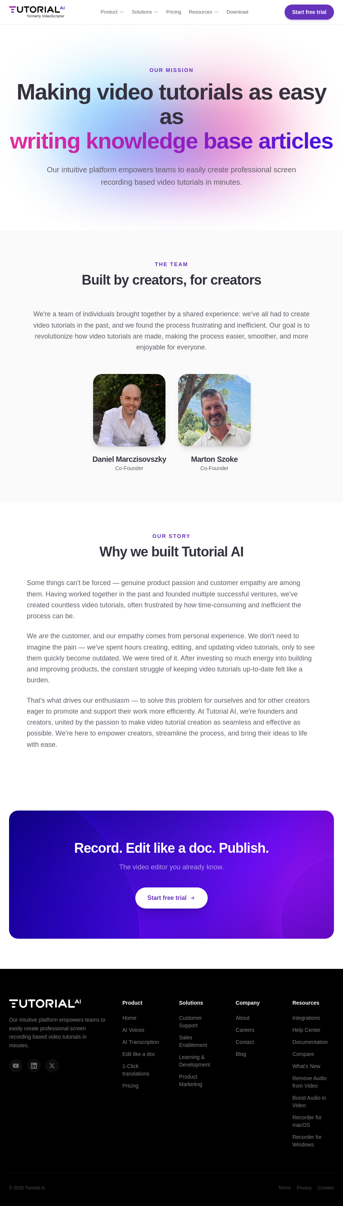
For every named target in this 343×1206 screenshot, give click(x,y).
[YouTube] (16, 1066)
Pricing (173, 12)
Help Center (306, 1030)
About (243, 1018)
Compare (303, 1054)
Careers (245, 1030)
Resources (204, 12)
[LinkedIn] (34, 1066)
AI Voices (133, 1030)
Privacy (304, 1188)
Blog (241, 1054)
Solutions (145, 12)
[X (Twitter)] (52, 1066)
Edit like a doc (138, 1054)
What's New (306, 1066)
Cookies (326, 1188)
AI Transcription (140, 1042)
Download (237, 12)
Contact (245, 1042)
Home (129, 1018)
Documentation (310, 1042)
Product (112, 12)
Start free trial (309, 12)
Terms (285, 1188)
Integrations (306, 1018)
